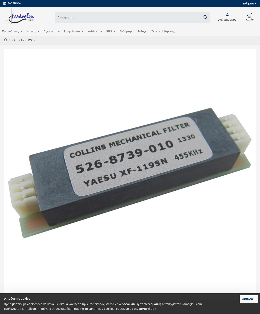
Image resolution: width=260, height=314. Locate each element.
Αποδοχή (249, 299)
